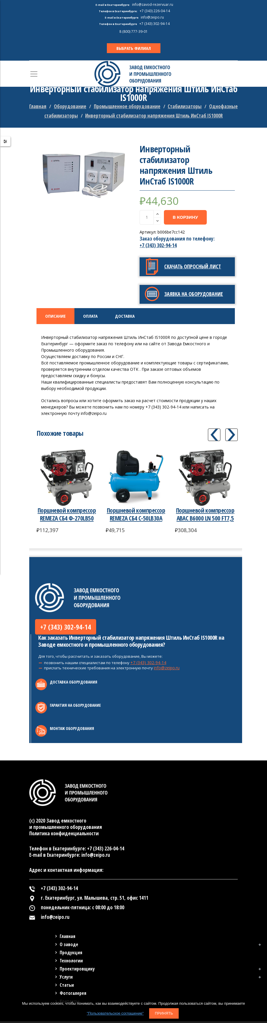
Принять (164, 1013)
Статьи (67, 987)
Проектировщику (77, 970)
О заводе (69, 946)
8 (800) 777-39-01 (133, 31)
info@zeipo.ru (167, 669)
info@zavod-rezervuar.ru (152, 4)
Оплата (90, 316)
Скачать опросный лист (192, 266)
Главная (37, 106)
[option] (84, 174)
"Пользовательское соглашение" (115, 1013)
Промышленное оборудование (127, 106)
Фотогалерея (73, 995)
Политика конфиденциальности (64, 835)
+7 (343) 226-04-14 (105, 850)
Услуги (66, 978)
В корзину (185, 217)
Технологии (71, 962)
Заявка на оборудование (193, 293)
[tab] (55, 316)
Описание (55, 316)
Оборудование (70, 106)
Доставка (125, 316)
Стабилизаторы (185, 106)
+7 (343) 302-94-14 (158, 245)
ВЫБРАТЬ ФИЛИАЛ (133, 48)
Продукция (71, 954)
